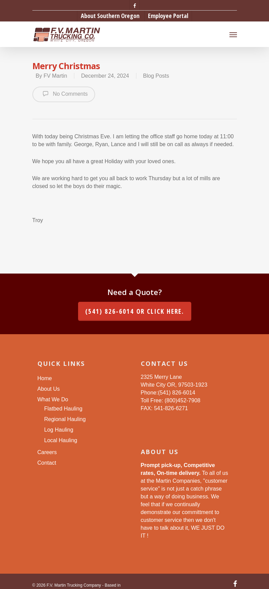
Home (45, 378)
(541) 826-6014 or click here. (134, 311)
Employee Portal (168, 16)
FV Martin (55, 76)
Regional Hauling (65, 419)
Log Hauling (58, 430)
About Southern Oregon (110, 16)
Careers (47, 452)
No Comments (64, 94)
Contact (47, 463)
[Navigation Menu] (233, 34)
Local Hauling (60, 440)
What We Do (53, 399)
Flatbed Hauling (63, 409)
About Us (49, 389)
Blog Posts (156, 76)
